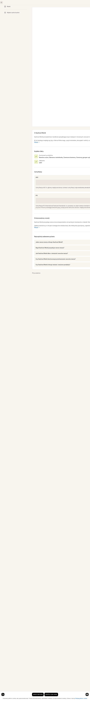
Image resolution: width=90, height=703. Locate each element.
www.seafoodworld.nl (53, 27)
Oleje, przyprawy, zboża (76, 8)
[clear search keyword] (33, 2)
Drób (45, 8)
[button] (59, 257)
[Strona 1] (55, 698)
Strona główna (9, 8)
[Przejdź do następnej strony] (65, 698)
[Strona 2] (58, 698)
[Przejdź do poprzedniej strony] (52, 698)
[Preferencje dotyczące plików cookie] (34, 692)
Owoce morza (24, 8)
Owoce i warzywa (58, 8)
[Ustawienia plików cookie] (4, 692)
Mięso (36, 8)
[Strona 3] (62, 698)
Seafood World (56, 14)
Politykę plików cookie (26, 699)
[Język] (44, 2)
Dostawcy (46, 14)
